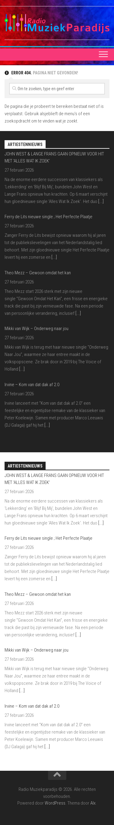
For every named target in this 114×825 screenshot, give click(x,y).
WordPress (55, 803)
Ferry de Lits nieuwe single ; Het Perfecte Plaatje (48, 216)
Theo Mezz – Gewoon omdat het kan (38, 273)
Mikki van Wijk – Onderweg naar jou (36, 328)
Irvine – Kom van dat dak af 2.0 (32, 384)
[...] (101, 201)
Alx (92, 803)
